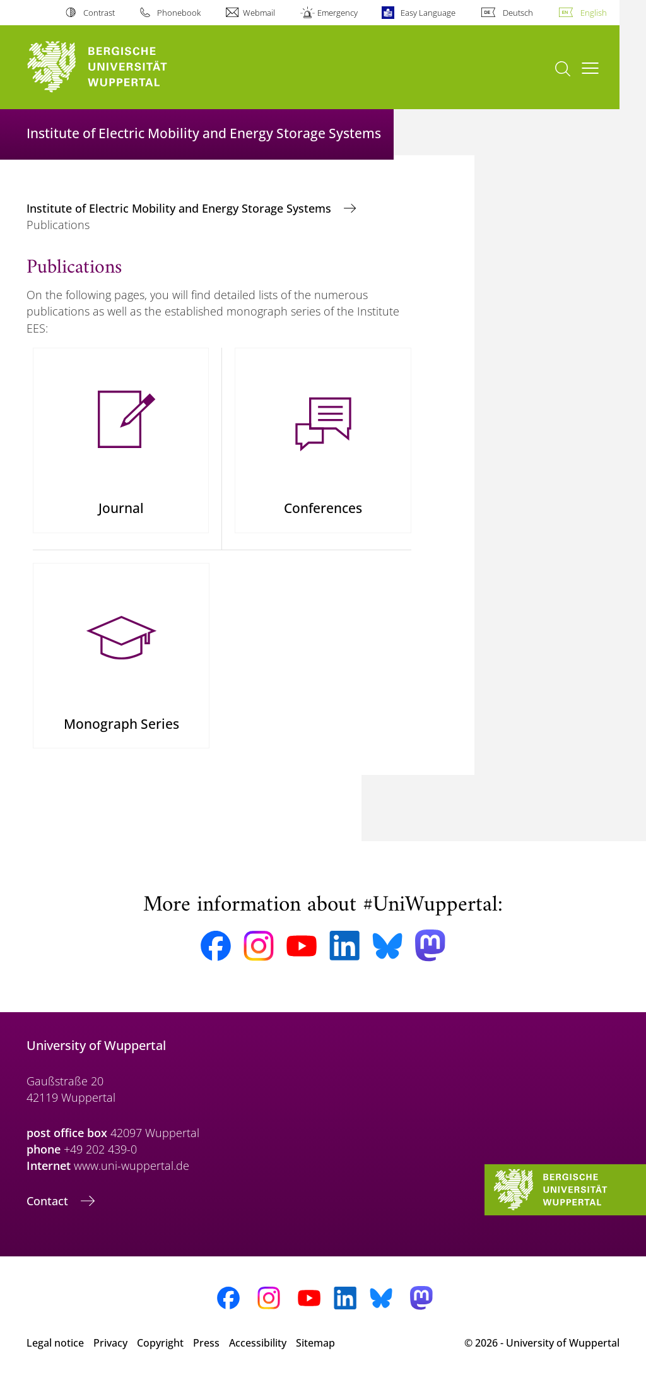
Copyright (160, 1348)
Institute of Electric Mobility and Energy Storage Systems (180, 208)
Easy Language (428, 12)
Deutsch (518, 12)
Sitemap (315, 1348)
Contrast (99, 12)
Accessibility (257, 1348)
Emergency (337, 12)
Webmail (259, 12)
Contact (48, 1206)
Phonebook (179, 12)
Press (206, 1348)
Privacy (110, 1348)
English (593, 12)
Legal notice (55, 1348)
